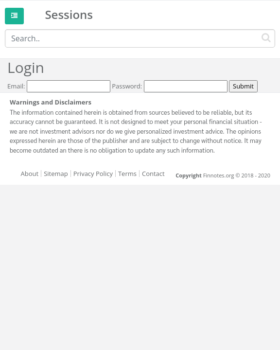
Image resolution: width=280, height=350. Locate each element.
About (30, 173)
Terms (127, 173)
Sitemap (56, 173)
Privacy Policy (93, 173)
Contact (153, 173)
